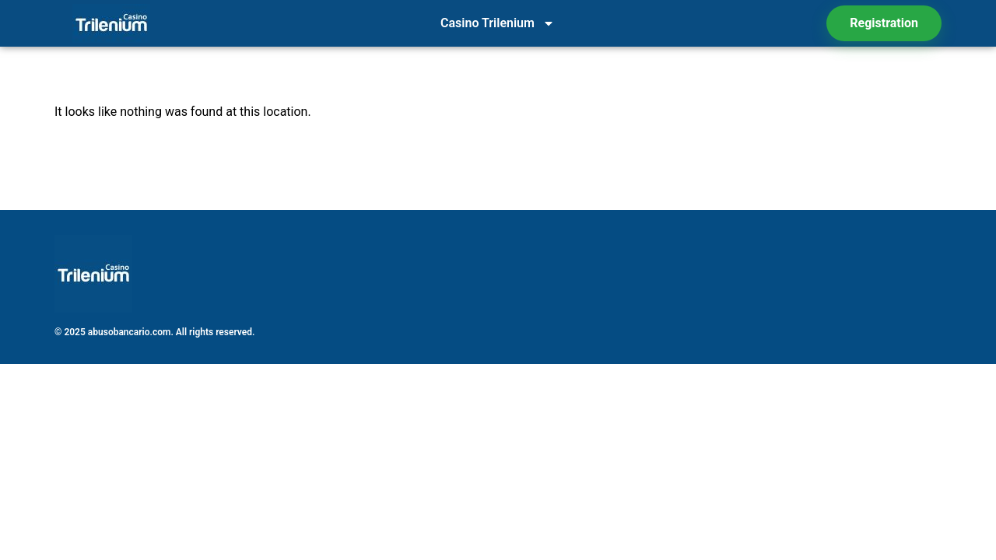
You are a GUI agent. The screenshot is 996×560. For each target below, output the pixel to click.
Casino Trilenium (497, 23)
